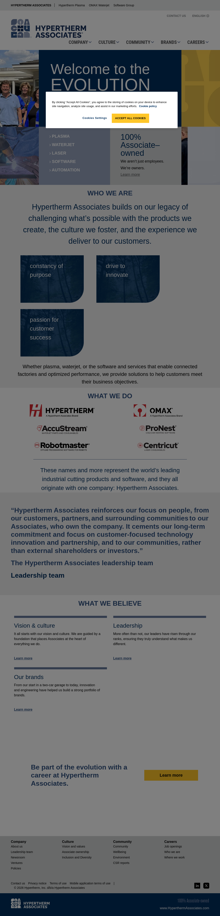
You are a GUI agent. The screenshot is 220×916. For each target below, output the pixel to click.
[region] (112, 110)
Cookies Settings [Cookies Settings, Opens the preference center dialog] (94, 118)
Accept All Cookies (130, 118)
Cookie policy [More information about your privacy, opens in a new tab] (148, 106)
